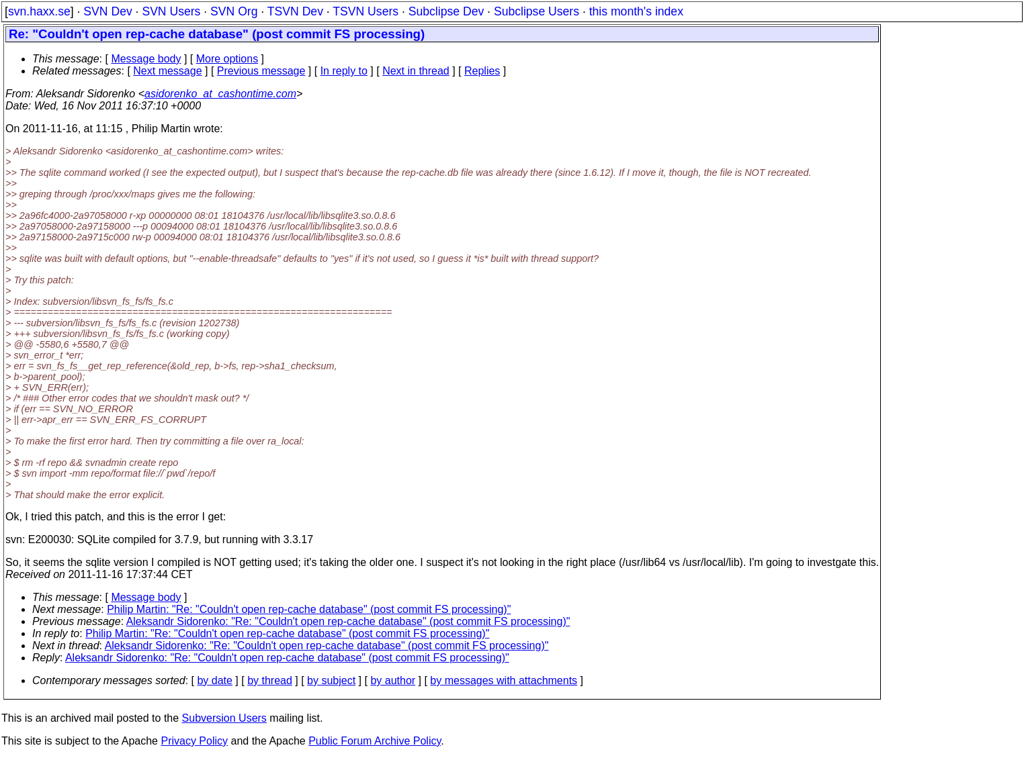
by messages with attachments (503, 680)
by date (214, 680)
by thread (269, 680)
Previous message (261, 71)
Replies (482, 71)
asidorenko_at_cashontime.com (220, 93)
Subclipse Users (536, 11)
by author (392, 680)
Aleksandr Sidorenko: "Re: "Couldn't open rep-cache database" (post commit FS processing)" (348, 621)
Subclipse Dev (446, 11)
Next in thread (416, 71)
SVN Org (233, 11)
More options (227, 58)
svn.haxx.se (39, 11)
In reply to (344, 71)
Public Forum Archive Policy (374, 741)
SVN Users (171, 11)
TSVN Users (365, 11)
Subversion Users (224, 718)
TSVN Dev (295, 11)
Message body (146, 58)
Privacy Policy (194, 741)
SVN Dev (107, 11)
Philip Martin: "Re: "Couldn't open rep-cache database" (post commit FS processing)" (309, 609)
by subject (331, 680)
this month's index (636, 11)
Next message (167, 71)
